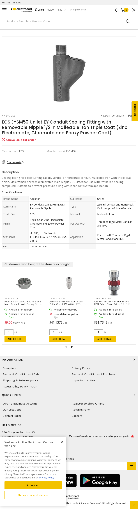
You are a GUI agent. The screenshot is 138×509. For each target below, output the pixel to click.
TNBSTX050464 (103, 298)
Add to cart (15, 339)
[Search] (69, 21)
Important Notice (83, 380)
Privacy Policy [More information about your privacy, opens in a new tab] (46, 477)
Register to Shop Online (88, 403)
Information (69, 360)
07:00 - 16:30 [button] (54, 9)
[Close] (62, 442)
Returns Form (81, 409)
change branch (78, 9)
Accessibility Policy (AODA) (20, 386)
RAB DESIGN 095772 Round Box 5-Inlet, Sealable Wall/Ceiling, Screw (23, 303)
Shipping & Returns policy (20, 380)
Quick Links (69, 395)
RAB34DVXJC (11, 298)
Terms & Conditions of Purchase (94, 374)
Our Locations (12, 409)
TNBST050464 (57, 298)
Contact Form (12, 415)
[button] (66, 347)
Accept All (33, 485)
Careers (77, 415)
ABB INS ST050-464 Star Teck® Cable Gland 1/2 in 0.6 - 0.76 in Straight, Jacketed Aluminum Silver (68, 304)
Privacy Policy (81, 368)
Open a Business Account (20, 403)
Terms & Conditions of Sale (21, 374)
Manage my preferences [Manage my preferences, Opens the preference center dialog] (33, 495)
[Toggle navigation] (4, 9)
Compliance (11, 368)
